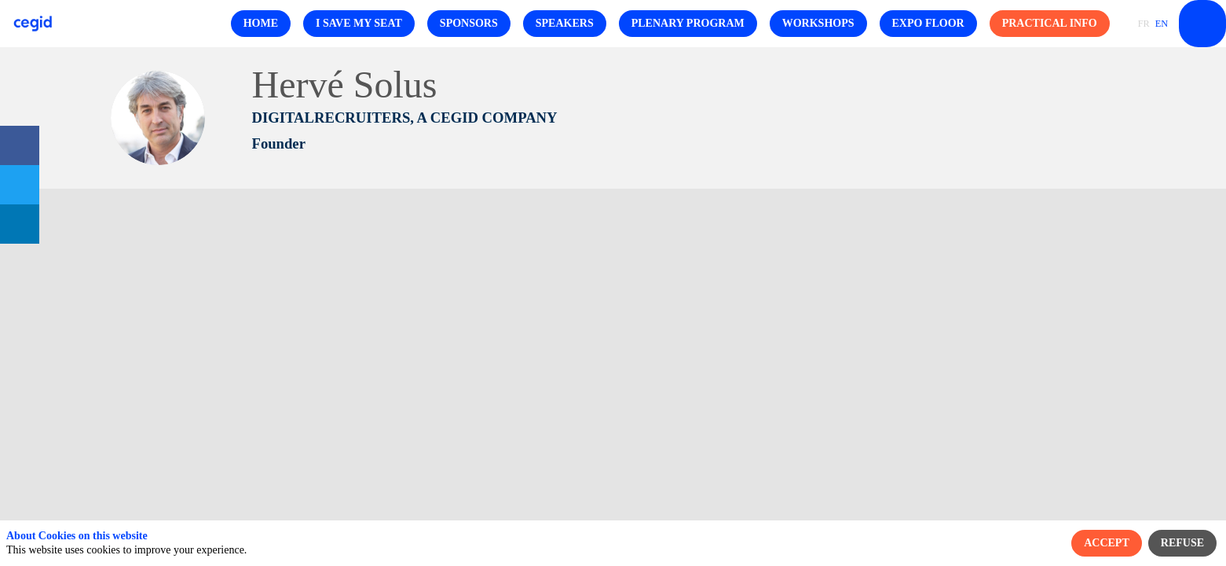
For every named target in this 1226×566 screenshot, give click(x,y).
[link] (19, 145)
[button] (261, 23)
